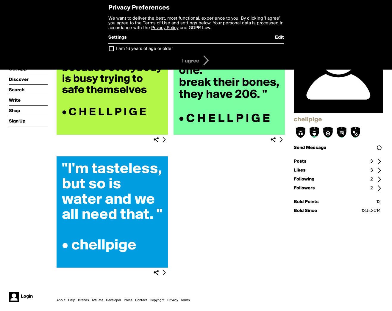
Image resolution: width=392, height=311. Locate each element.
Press (128, 300)
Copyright (157, 300)
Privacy (172, 300)
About (61, 300)
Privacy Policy (165, 28)
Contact (141, 300)
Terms (185, 300)
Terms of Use (156, 23)
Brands (83, 300)
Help (71, 300)
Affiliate (97, 300)
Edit (279, 37)
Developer (113, 300)
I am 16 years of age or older (144, 48)
